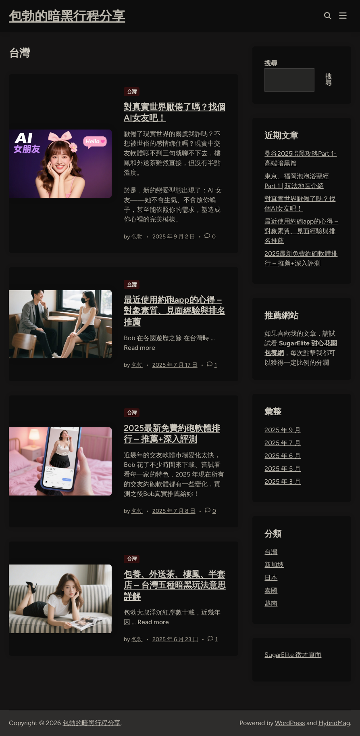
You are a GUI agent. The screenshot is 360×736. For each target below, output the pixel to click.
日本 (270, 577)
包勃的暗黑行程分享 (67, 16)
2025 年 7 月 (282, 443)
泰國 (270, 590)
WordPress (290, 723)
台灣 (132, 91)
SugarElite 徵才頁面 (292, 655)
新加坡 (274, 565)
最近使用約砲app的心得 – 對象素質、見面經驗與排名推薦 (174, 311)
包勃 (137, 236)
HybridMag (334, 723)
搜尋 (270, 63)
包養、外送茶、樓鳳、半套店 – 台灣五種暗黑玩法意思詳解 (175, 585)
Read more (139, 347)
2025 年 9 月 (282, 430)
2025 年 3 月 (282, 481)
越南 (270, 603)
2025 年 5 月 (282, 469)
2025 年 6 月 (282, 456)
